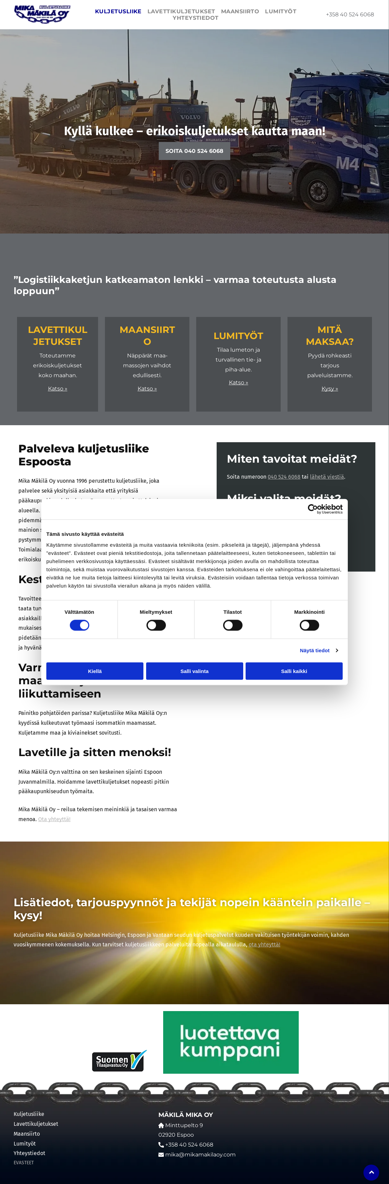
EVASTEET (24, 1163)
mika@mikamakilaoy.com (200, 1154)
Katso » (57, 388)
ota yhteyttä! (264, 944)
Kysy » (330, 388)
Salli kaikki (294, 671)
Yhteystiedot (29, 1153)
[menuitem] (117, 11)
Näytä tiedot (315, 650)
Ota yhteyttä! (54, 819)
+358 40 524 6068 (350, 14)
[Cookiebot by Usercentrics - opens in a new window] (313, 509)
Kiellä (95, 671)
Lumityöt (25, 1143)
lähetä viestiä (327, 477)
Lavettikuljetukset (36, 1124)
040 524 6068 (284, 477)
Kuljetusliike (29, 1114)
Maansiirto (27, 1134)
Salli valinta (195, 671)
